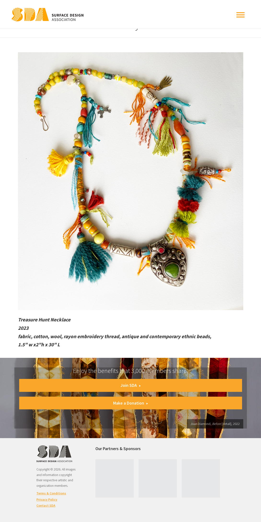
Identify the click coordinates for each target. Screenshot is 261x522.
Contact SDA (45, 505)
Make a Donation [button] (130, 403)
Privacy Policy (46, 499)
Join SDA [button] (131, 385)
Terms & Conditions (51, 493)
